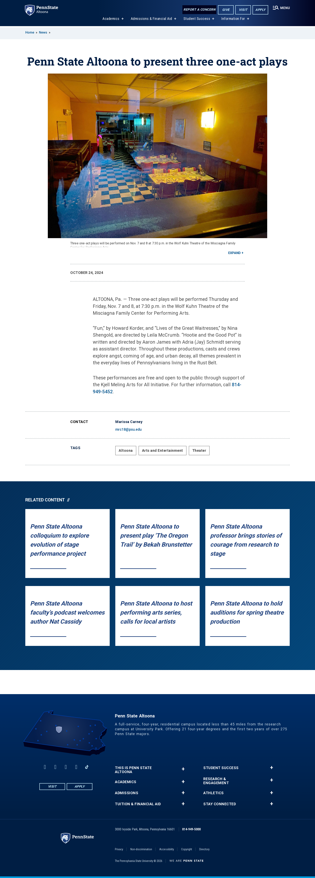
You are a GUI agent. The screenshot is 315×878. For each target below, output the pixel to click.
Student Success (196, 20)
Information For (233, 20)
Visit (242, 10)
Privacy (119, 849)
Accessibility (166, 849)
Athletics (213, 793)
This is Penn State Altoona (133, 770)
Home (29, 32)
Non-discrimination (141, 849)
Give (225, 10)
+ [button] (183, 769)
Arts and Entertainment (162, 450)
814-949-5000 (191, 829)
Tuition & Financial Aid (138, 804)
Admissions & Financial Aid (151, 20)
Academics (110, 20)
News (43, 32)
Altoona (126, 450)
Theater (199, 450)
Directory (204, 849)
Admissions (126, 793)
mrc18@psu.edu (128, 429)
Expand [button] (234, 253)
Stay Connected (219, 804)
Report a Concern (199, 9)
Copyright (186, 849)
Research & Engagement (216, 781)
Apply (260, 10)
